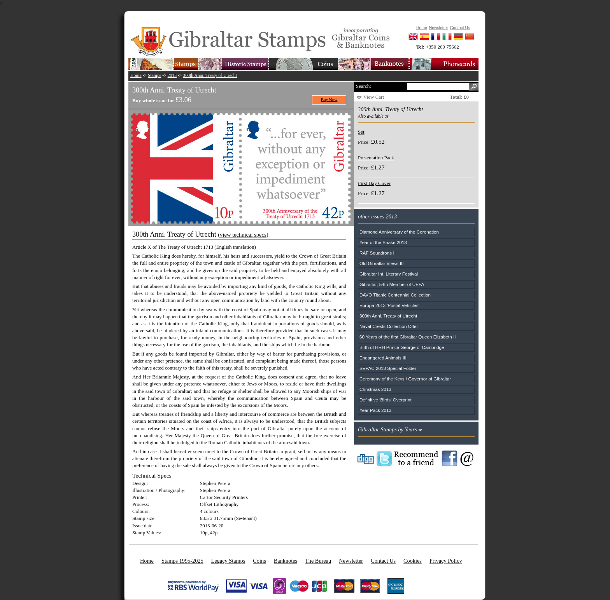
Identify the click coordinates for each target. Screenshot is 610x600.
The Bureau (318, 561)
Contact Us (383, 561)
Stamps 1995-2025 (182, 561)
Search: (363, 86)
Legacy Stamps (228, 561)
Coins (259, 561)
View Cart (373, 97)
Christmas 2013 (375, 389)
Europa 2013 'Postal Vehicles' (389, 305)
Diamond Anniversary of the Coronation (399, 231)
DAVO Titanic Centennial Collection (395, 294)
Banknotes (285, 561)
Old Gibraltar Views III (381, 263)
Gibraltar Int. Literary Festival (388, 273)
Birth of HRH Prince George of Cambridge (401, 347)
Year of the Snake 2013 (383, 242)
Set (361, 132)
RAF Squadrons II (377, 252)
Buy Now (329, 99)
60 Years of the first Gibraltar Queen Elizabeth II (407, 336)
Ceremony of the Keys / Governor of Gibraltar (405, 378)
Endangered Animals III (383, 357)
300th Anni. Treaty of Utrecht (210, 75)
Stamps (154, 75)
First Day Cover (374, 183)
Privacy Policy (445, 561)
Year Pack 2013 (375, 410)
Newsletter (351, 561)
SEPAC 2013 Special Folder (387, 368)
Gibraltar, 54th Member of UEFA (391, 284)
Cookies (412, 561)
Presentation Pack (376, 157)
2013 (172, 75)
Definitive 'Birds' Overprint (385, 399)
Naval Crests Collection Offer (388, 326)
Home (136, 75)
